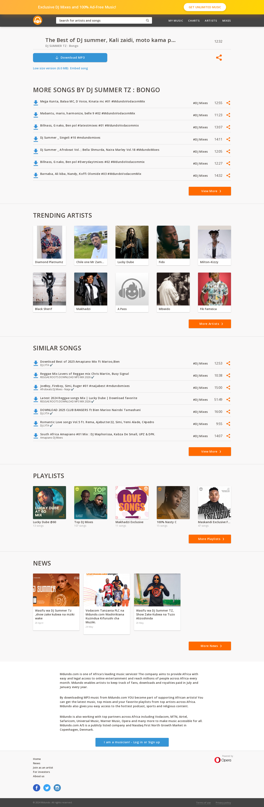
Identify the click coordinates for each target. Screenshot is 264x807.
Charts (194, 20)
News (36, 763)
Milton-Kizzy (209, 262)
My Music (176, 20)
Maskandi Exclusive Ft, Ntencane (214, 522)
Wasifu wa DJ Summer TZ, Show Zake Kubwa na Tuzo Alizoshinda (155, 614)
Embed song (79, 68)
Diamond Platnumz (49, 262)
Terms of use (203, 802)
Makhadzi (83, 309)
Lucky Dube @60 (44, 522)
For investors (41, 772)
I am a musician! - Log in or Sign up (132, 742)
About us (38, 776)
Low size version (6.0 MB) (50, 68)
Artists (211, 20)
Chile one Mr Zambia (90, 262)
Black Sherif (43, 309)
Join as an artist (43, 767)
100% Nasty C (167, 522)
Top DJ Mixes (83, 522)
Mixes (226, 20)
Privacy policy (223, 802)
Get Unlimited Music (205, 7)
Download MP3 (70, 57)
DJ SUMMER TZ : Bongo (61, 46)
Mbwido (164, 309)
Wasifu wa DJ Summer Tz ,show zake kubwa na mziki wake (54, 614)
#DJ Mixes (201, 103)
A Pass (122, 309)
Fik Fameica (208, 309)
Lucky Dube (126, 262)
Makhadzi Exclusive (129, 522)
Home (37, 759)
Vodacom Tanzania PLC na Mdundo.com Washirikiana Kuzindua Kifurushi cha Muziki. (105, 616)
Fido (162, 262)
